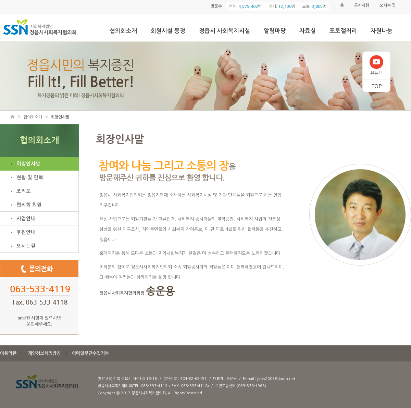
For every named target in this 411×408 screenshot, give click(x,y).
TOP (377, 86)
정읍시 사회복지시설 (224, 31)
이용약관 (8, 353)
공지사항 (361, 5)
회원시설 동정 (168, 31)
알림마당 (275, 31)
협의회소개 (123, 31)
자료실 (307, 31)
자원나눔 (382, 31)
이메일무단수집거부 (90, 353)
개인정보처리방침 (44, 353)
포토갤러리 (343, 31)
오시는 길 (387, 5)
